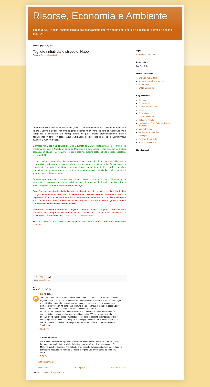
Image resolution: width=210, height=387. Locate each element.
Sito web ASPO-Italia (148, 78)
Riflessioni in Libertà (147, 142)
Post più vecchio (118, 368)
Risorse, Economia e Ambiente (100, 15)
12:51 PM (44, 329)
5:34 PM (44, 356)
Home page (79, 368)
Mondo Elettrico (145, 129)
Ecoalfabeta (144, 113)
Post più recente (41, 368)
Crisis (141, 110)
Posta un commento (45, 362)
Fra (41, 294)
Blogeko (142, 100)
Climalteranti (144, 103)
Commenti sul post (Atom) (53, 372)
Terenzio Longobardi (49, 55)
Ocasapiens (144, 136)
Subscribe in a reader (145, 55)
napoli (42, 280)
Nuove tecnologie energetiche (152, 81)
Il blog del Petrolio (146, 120)
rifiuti (48, 280)
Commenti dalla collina (148, 106)
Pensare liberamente (148, 139)
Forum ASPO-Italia (147, 85)
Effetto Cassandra (146, 88)
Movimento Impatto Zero (149, 132)
